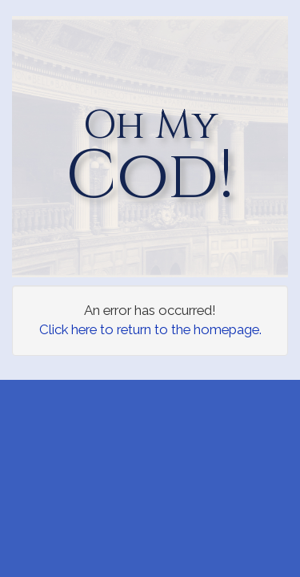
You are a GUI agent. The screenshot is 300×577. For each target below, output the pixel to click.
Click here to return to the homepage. (150, 329)
